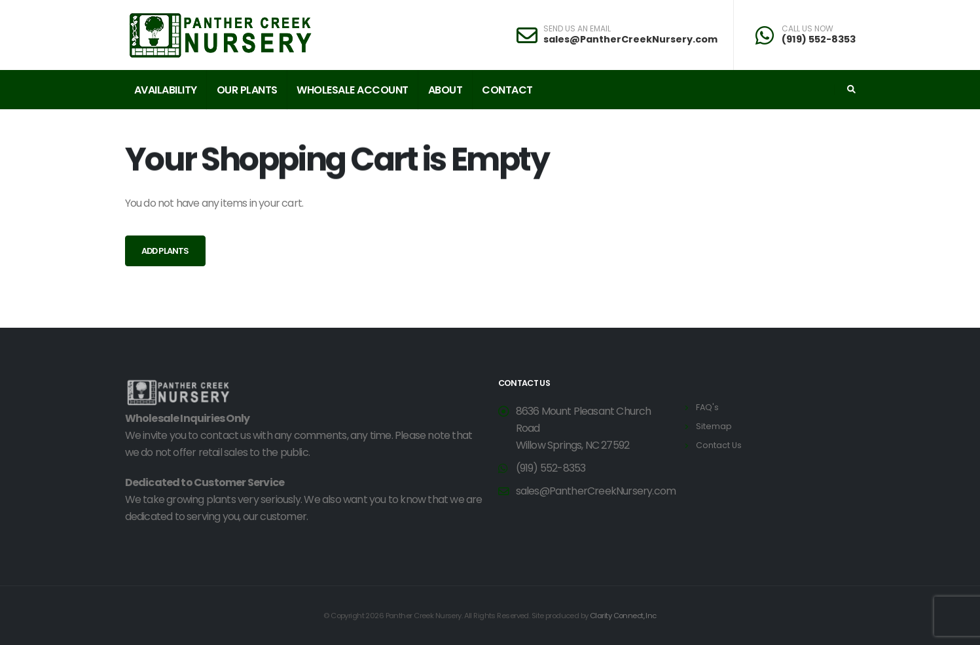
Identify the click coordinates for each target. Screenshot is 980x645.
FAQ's (707, 407)
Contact (507, 89)
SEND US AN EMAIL (577, 28)
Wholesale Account (352, 89)
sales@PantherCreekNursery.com (630, 39)
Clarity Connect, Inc (623, 615)
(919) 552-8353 (819, 39)
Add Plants (165, 250)
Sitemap (714, 426)
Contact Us (719, 445)
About (445, 89)
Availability (165, 89)
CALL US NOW (807, 28)
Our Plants (247, 89)
